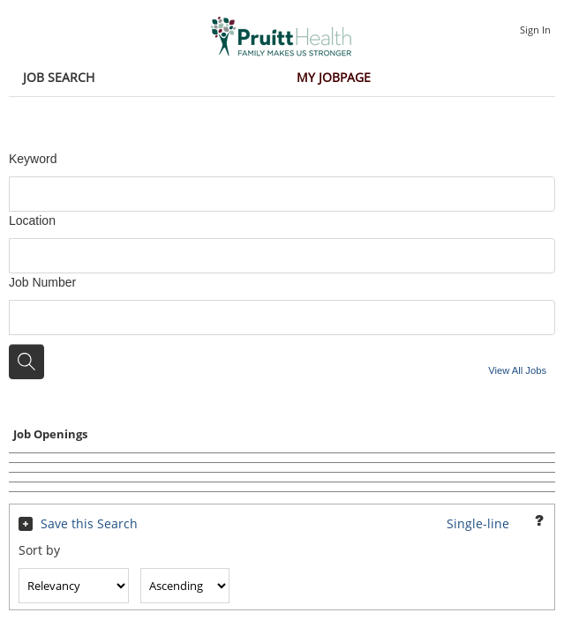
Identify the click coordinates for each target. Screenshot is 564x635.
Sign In (535, 29)
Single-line (478, 523)
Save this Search (89, 523)
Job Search (58, 77)
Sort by (39, 550)
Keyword (32, 159)
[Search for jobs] (26, 361)
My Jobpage (334, 77)
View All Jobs (517, 370)
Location (32, 220)
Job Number (42, 282)
